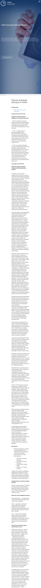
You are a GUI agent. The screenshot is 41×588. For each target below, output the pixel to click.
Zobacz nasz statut (7, 57)
